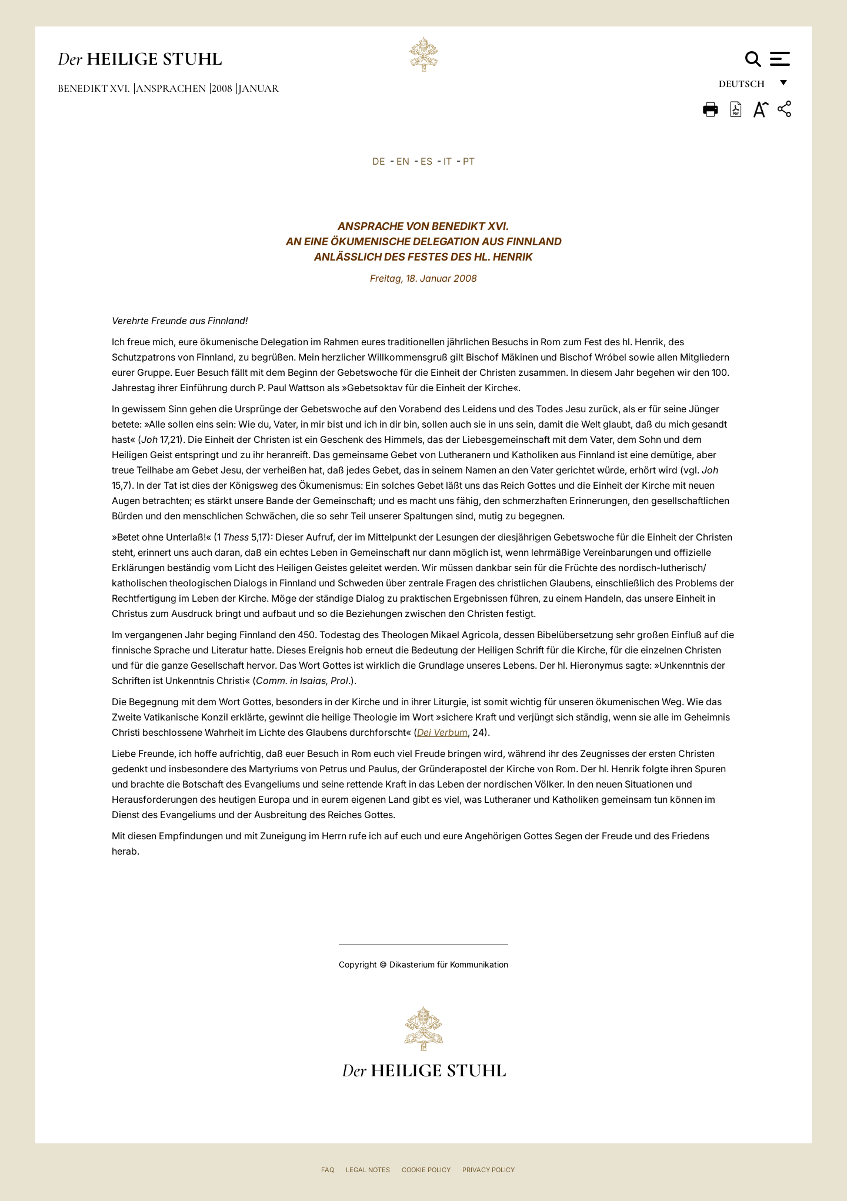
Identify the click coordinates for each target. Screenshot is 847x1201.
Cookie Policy (426, 1170)
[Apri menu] (778, 59)
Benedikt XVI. (95, 88)
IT (447, 161)
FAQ (327, 1170)
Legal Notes (368, 1170)
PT (469, 161)
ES (426, 161)
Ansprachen (172, 88)
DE (378, 161)
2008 (223, 88)
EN (402, 161)
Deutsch (745, 87)
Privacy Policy (488, 1170)
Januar (258, 88)
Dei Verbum (442, 732)
